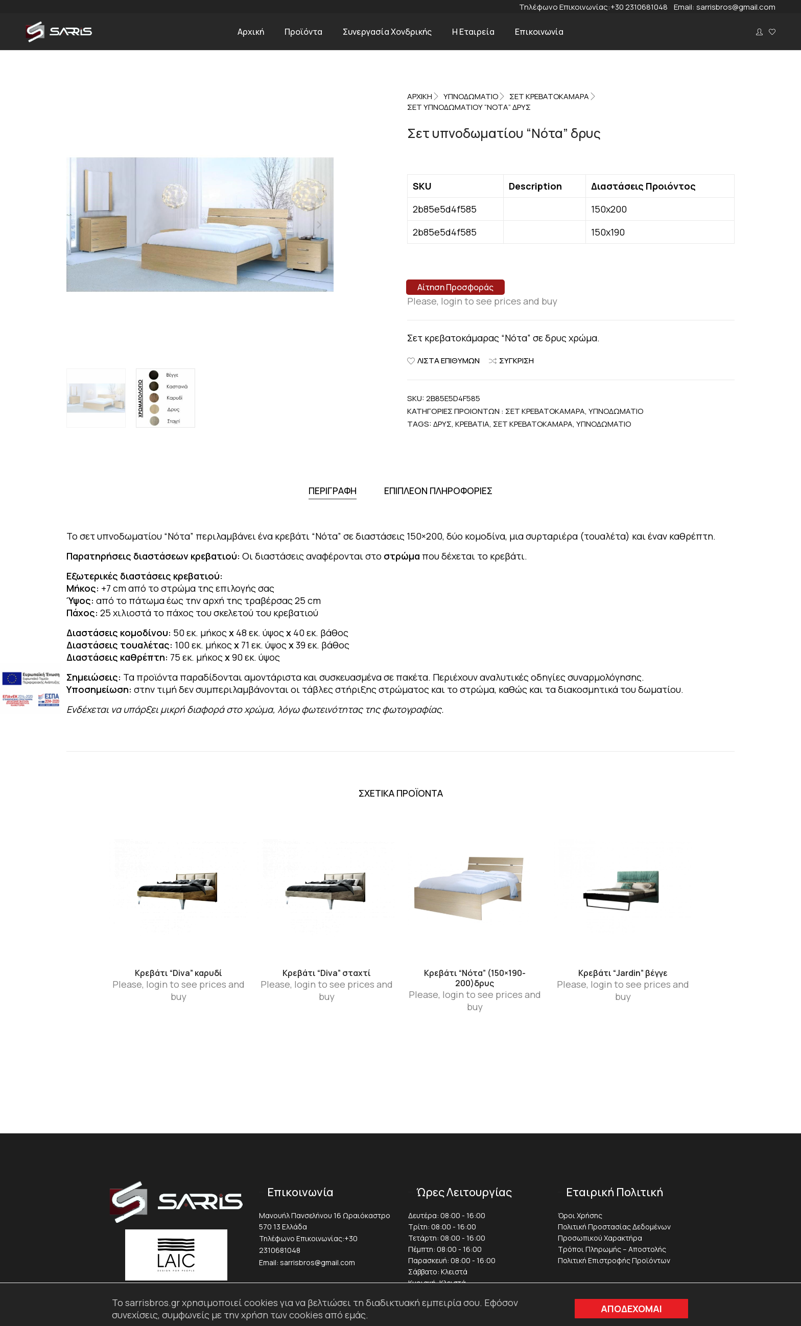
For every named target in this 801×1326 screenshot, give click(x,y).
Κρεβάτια (472, 423)
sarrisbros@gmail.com (735, 7)
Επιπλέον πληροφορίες (438, 489)
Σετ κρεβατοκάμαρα (533, 423)
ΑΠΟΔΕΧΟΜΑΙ (631, 1308)
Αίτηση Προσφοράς (455, 287)
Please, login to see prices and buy (482, 301)
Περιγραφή (333, 489)
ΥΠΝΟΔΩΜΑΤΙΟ (470, 96)
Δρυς (442, 423)
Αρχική (419, 96)
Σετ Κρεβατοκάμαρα (549, 96)
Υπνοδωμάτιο (603, 423)
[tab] (333, 489)
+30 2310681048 (642, 7)
